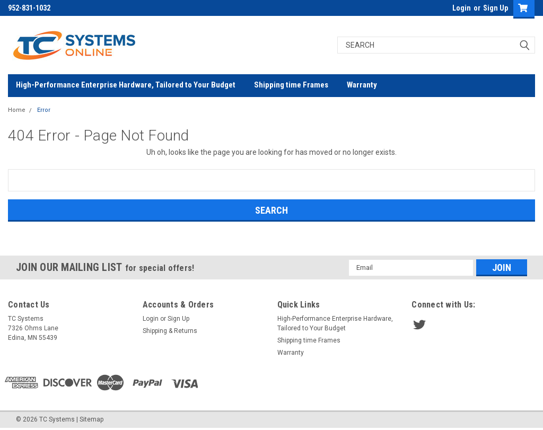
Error (43, 110)
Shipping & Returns (170, 331)
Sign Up (495, 8)
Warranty (362, 85)
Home (16, 110)
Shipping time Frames (291, 85)
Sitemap (91, 419)
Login (461, 8)
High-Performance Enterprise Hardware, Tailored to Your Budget (125, 85)
